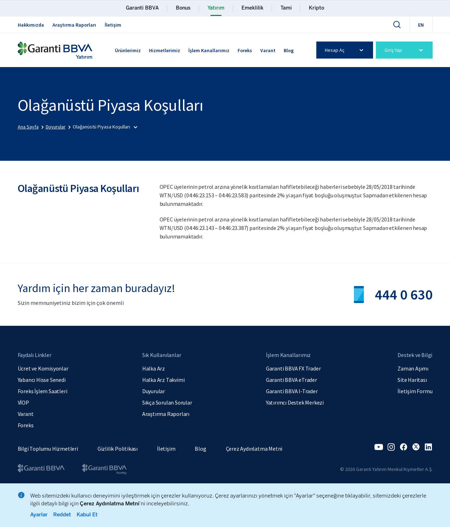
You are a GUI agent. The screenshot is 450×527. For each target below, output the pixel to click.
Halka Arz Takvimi (163, 379)
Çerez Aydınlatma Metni (254, 448)
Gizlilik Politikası (118, 448)
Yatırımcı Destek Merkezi (295, 402)
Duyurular (153, 391)
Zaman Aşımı (413, 368)
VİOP (23, 402)
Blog (289, 50)
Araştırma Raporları (74, 25)
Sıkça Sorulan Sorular (167, 402)
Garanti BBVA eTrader (291, 379)
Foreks (245, 50)
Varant (268, 50)
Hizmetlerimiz (164, 50)
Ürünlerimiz (128, 50)
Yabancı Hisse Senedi (42, 379)
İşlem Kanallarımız (208, 50)
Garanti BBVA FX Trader (293, 368)
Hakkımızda (31, 25)
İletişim (113, 25)
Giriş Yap (404, 50)
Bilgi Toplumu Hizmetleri (48, 448)
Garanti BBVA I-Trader (292, 391)
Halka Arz (153, 368)
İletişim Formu (415, 391)
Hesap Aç (345, 50)
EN (421, 25)
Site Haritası (412, 379)
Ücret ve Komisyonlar (43, 368)
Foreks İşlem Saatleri (42, 391)
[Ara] (397, 24)
